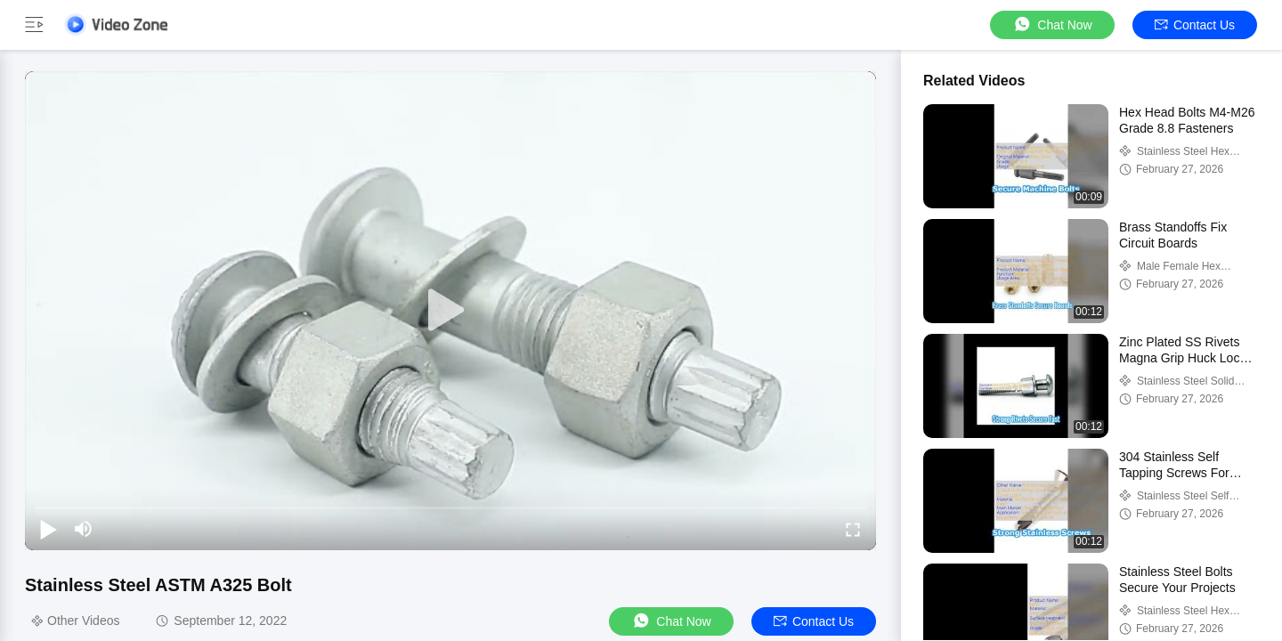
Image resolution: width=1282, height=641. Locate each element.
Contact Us (1195, 25)
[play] (450, 310)
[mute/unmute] (83, 528)
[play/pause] (48, 528)
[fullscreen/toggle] (853, 528)
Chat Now (1051, 24)
